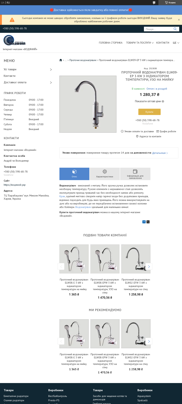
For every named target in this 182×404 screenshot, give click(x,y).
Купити (149, 112)
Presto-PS (53, 400)
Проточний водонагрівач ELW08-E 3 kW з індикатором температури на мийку (74, 284)
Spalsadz (142, 400)
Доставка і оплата (15, 82)
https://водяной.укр (15, 184)
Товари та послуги (138, 42)
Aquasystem (144, 396)
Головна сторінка (110, 42)
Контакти (162, 42)
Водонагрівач (83, 207)
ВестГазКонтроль (57, 396)
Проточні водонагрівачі (82, 60)
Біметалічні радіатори (16, 396)
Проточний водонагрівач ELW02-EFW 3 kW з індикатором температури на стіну (136, 284)
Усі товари (10, 69)
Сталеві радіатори (14, 400)
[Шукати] (175, 29)
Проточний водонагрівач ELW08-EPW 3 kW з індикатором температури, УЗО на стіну (105, 286)
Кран (62, 196)
